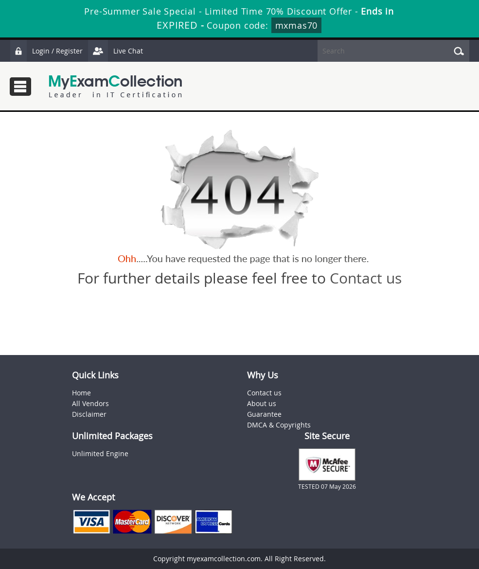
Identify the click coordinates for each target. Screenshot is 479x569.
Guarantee (264, 414)
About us (261, 403)
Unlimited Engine (100, 453)
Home (81, 392)
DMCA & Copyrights (279, 424)
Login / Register (46, 51)
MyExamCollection (115, 86)
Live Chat (115, 51)
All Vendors (90, 403)
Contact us (366, 278)
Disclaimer (89, 414)
